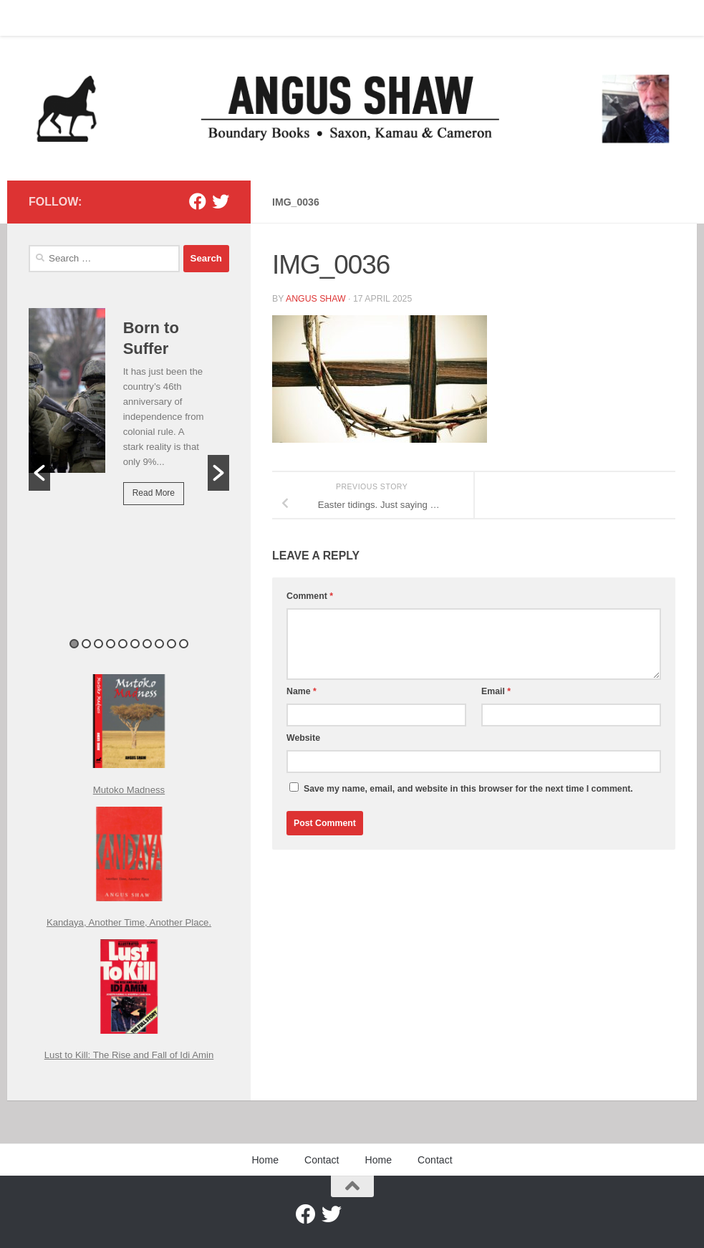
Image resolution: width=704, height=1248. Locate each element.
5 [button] (122, 643)
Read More (153, 493)
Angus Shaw (316, 299)
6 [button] (135, 643)
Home (30, 18)
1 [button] (74, 643)
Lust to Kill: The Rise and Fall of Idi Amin (129, 1055)
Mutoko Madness (129, 789)
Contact (82, 18)
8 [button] (159, 643)
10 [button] (183, 643)
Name (301, 691)
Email (496, 691)
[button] (39, 473)
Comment (309, 596)
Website (303, 738)
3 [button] (98, 643)
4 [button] (110, 643)
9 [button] (171, 643)
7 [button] (147, 643)
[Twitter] (220, 201)
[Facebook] (197, 201)
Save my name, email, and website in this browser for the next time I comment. (468, 789)
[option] (129, 416)
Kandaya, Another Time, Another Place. (129, 922)
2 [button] (86, 643)
